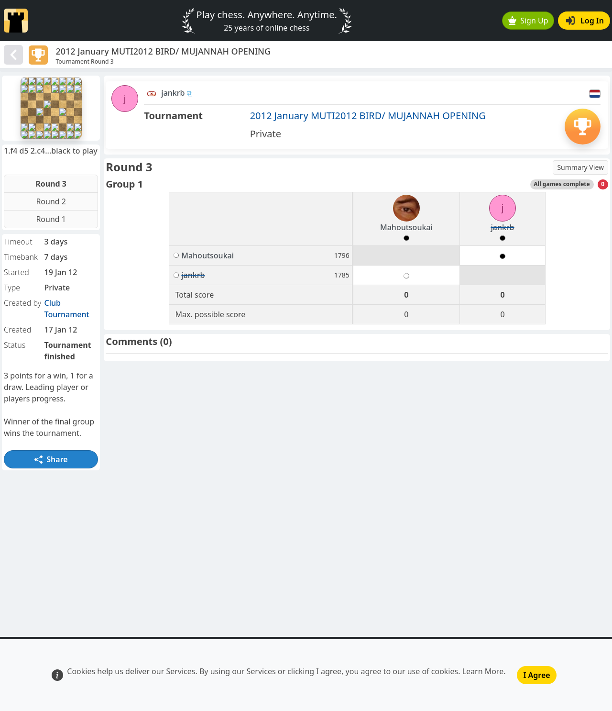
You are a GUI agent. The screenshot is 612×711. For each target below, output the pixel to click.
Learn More (483, 671)
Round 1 (51, 219)
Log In (585, 20)
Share (51, 459)
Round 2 (51, 201)
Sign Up (528, 20)
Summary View (580, 167)
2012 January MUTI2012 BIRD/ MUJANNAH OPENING (368, 115)
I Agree (536, 675)
